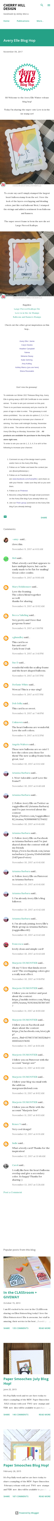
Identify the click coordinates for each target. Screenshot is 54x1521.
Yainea (27, 352)
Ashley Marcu (20, 367)
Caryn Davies (27, 345)
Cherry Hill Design (14, 7)
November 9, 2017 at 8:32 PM (28, 735)
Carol (15, 1165)
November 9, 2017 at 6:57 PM (27, 694)
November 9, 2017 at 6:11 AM (27, 549)
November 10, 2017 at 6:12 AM (28, 763)
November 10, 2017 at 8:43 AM (28, 953)
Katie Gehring (27, 360)
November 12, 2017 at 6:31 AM (28, 1134)
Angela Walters (20, 744)
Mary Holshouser (21, 586)
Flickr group (21, 503)
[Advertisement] (27, 1221)
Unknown (17, 722)
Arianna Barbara (21, 772)
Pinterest (24, 491)
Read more (45, 1328)
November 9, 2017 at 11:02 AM (28, 606)
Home (6, 21)
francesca (17, 943)
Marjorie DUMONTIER (25, 962)
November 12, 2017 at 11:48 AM (28, 1156)
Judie (15, 1143)
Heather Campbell (27, 349)
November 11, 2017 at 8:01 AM (28, 1045)
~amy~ (15, 539)
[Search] (42, 5)
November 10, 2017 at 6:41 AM (28, 824)
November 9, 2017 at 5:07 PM (27, 675)
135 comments (20, 1328)
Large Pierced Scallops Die (27, 309)
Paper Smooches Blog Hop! (26, 1465)
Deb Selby (17, 703)
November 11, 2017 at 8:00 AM (28, 1010)
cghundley (17, 637)
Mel (14, 558)
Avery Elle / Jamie (27, 341)
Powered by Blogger (27, 1513)
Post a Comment (12, 1192)
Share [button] (44, 517)
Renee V (16, 1124)
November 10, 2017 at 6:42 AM (28, 909)
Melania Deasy (27, 356)
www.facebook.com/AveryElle (24, 479)
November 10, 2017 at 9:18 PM (28, 979)
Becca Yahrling (20, 615)
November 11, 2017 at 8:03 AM (28, 1115)
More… (40, 21)
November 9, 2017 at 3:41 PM (27, 653)
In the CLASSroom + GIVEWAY (20, 1294)
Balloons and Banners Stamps (27, 317)
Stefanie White (20, 684)
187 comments (20, 1496)
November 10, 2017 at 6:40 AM (28, 786)
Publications (23, 21)
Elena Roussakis (27, 371)
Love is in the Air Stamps (27, 313)
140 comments (20, 1414)
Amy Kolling (27, 364)
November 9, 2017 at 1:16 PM (27, 628)
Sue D (15, 662)
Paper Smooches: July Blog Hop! (26, 1381)
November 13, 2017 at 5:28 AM (28, 1184)
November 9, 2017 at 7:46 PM (28, 713)
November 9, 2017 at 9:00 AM (28, 577)
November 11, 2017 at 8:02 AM (28, 1067)
